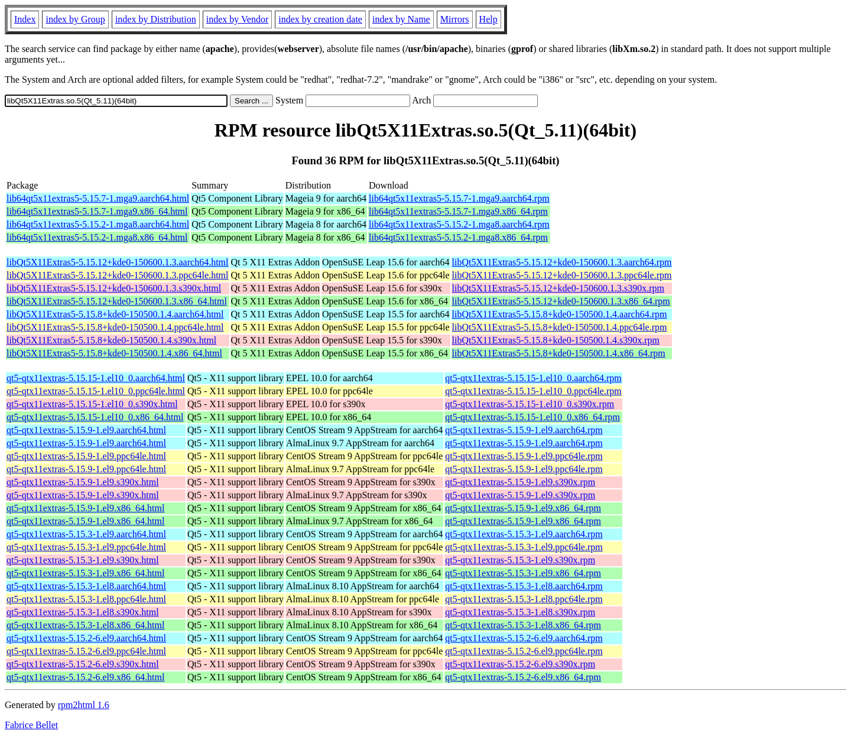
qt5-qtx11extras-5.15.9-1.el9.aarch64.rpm (523, 430)
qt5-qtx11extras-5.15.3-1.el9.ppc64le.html (86, 547)
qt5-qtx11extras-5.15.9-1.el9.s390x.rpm (520, 482)
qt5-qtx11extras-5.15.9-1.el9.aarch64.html (86, 430)
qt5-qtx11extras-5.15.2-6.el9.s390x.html (83, 664)
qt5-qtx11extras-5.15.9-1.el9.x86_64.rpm (523, 508)
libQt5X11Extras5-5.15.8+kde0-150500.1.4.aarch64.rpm (559, 314)
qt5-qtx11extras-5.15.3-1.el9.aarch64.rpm (523, 534)
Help (488, 19)
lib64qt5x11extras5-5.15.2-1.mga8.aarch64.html (98, 224)
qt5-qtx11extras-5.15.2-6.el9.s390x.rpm (520, 664)
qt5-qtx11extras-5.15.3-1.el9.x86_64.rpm (523, 573)
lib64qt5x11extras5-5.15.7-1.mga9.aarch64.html (98, 198)
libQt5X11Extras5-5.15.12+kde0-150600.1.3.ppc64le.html (118, 275)
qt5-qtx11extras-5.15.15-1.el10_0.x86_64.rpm (532, 417)
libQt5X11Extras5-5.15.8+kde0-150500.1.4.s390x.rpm (556, 340)
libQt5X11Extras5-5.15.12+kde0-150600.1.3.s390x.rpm (558, 288)
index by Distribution (155, 19)
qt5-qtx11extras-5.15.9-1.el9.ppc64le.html (86, 456)
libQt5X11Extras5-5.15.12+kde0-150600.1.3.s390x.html (114, 288)
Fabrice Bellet (31, 725)
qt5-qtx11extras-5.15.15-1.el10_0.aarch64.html (96, 378)
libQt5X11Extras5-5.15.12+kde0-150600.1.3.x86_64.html (117, 301)
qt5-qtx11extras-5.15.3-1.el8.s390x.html (83, 612)
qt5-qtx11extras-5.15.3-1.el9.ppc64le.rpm (523, 547)
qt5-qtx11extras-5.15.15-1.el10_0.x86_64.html (95, 417)
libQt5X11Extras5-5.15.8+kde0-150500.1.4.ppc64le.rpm (559, 327)
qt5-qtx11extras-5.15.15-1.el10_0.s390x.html (92, 404)
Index (24, 19)
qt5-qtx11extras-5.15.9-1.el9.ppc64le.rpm (523, 456)
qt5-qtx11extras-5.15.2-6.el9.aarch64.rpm (523, 638)
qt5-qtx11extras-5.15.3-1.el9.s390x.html (83, 560)
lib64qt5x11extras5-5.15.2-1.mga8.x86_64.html (97, 237)
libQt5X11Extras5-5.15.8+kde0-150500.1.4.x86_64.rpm (558, 353)
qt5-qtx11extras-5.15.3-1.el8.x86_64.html (85, 625)
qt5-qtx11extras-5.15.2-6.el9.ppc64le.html (86, 651)
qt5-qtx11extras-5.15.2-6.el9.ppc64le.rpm (523, 651)
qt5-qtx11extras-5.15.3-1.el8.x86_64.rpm (523, 625)
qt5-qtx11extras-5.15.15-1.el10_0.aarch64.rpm (533, 378)
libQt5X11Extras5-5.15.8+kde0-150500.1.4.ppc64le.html (115, 327)
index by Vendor (237, 19)
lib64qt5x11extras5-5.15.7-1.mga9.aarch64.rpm (459, 198)
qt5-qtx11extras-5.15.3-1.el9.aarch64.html (86, 534)
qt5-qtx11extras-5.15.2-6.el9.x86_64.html (85, 677)
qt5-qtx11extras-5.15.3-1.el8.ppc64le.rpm (523, 599)
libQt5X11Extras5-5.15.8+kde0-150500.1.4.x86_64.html (114, 353)
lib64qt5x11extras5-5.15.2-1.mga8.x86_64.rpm (458, 237)
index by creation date (320, 19)
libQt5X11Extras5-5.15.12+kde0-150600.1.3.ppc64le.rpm (562, 275)
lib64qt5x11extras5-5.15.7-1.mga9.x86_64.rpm (458, 211)
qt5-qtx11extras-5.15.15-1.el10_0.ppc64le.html (96, 391)
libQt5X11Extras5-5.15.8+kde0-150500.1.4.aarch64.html (115, 314)
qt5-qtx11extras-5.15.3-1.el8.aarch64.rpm (523, 586)
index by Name (401, 19)
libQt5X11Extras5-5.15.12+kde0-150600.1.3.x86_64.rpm (561, 301)
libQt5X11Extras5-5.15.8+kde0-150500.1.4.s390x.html (111, 340)
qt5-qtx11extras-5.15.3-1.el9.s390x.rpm (520, 560)
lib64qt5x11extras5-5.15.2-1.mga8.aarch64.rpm (459, 224)
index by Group (75, 19)
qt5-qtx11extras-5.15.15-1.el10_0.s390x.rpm (529, 404)
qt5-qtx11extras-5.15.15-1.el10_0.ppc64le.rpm (533, 391)
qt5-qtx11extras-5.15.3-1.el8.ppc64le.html (86, 599)
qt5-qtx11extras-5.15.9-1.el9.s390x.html (83, 482)
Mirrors (454, 19)
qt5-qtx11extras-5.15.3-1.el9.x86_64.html (85, 573)
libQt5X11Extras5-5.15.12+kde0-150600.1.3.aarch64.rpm (562, 262)
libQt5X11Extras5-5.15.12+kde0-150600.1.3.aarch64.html (117, 262)
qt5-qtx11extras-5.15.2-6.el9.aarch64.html (86, 638)
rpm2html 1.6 (83, 705)
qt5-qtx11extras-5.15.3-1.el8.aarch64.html (86, 586)
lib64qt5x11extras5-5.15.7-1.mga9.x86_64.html (97, 211)
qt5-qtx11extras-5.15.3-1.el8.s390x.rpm (520, 612)
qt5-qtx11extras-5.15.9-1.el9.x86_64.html (85, 508)
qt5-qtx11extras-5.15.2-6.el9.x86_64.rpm (523, 677)
